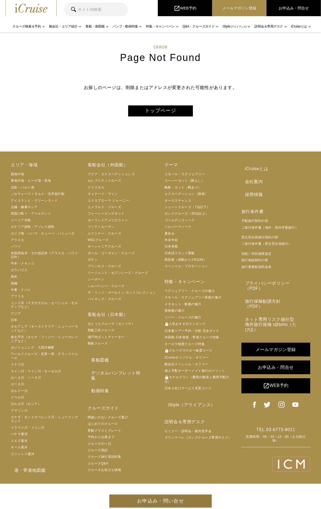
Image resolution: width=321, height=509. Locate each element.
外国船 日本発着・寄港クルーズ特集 (192, 340)
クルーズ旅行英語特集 (104, 447)
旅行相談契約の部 (254, 255)
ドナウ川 (17, 367)
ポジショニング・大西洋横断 (32, 350)
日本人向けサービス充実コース (188, 391)
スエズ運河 (19, 443)
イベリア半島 (21, 223)
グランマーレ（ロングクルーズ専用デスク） (198, 438)
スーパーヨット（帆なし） (185, 183)
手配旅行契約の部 (254, 216)
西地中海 (17, 176)
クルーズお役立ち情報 (104, 460)
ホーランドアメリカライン (108, 223)
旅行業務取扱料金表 (256, 262)
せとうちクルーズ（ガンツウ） (111, 326)
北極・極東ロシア (24, 209)
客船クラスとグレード (104, 421)
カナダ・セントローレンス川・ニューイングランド (44, 421)
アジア (16, 316)
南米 (14, 279)
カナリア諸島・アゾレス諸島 (32, 229)
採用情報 (250, 191)
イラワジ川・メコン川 (28, 430)
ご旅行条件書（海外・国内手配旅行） (270, 223)
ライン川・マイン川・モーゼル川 (36, 373)
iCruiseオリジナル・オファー (187, 360)
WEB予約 (276, 359)
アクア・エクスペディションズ (111, 176)
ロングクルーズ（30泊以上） (187, 216)
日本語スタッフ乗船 (180, 255)
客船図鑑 (96, 361)
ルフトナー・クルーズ (104, 236)
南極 (14, 285)
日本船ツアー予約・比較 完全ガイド (192, 333)
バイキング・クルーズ (104, 301)
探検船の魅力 (175, 313)
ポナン (93, 262)
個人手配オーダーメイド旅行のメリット (195, 373)
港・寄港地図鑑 (26, 471)
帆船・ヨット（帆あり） (183, 190)
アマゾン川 (19, 413)
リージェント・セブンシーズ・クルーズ (118, 275)
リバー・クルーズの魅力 (183, 319)
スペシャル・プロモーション (186, 268)
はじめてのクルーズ (103, 414)
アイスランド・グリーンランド (34, 203)
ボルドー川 (19, 393)
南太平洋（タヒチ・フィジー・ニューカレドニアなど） (44, 341)
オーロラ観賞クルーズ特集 (185, 346)
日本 (14, 322)
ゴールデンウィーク (180, 223)
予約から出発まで (101, 427)
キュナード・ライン (103, 196)
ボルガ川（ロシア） (26, 406)
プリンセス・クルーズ (104, 268)
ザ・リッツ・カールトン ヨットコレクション (122, 295)
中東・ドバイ (21, 292)
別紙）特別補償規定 (256, 249)
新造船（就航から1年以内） (186, 262)
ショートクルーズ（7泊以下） (187, 209)
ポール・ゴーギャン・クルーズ (111, 255)
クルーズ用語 (98, 440)
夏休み (170, 236)
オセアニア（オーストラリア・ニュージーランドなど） (44, 331)
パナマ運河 (19, 436)
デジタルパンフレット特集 (114, 372)
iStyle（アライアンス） (188, 406)
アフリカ (17, 299)
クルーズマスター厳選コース (189, 353)
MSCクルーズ (98, 242)
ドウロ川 (17, 400)
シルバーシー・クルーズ (106, 288)
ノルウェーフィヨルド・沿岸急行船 (37, 196)
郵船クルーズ (98, 346)
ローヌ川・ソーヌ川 (26, 380)
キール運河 (19, 450)
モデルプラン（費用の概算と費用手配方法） (197, 382)
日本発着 (171, 249)
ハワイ (16, 249)
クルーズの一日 (99, 434)
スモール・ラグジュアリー (185, 176)
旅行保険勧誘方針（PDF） (268, 288)
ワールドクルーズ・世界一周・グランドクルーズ (44, 358)
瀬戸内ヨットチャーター (106, 339)
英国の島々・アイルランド (31, 216)
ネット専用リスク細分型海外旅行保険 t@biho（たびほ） (275, 301)
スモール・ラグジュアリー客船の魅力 (193, 300)
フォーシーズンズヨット (106, 216)
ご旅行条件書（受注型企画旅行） (266, 239)
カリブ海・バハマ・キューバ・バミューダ (43, 236)
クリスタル (96, 190)
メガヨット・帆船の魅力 (183, 306)
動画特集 (96, 382)
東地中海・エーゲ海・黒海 (31, 183)
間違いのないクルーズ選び (108, 408)
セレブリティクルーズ (104, 183)
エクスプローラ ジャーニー (108, 203)
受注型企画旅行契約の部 (259, 233)
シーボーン (96, 282)
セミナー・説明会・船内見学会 (188, 431)
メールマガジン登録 (276, 323)
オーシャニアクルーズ (104, 249)
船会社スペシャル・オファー (186, 366)
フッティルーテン (101, 229)
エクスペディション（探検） (186, 196)
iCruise (31, 8)
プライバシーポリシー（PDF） (272, 277)
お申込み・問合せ (276, 340)
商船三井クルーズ (101, 333)
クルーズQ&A (98, 454)
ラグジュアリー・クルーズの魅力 (190, 293)
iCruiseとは (253, 170)
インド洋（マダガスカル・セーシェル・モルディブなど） (44, 307)
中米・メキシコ (22, 266)
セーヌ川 (17, 386)
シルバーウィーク (178, 229)
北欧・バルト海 (22, 190)
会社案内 (250, 180)
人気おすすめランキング (185, 326)
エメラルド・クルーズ (104, 209)
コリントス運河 (22, 456)
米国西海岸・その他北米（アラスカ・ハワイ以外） (44, 257)
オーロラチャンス (178, 203)
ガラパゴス (19, 272)
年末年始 (171, 242)
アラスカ (17, 242)
